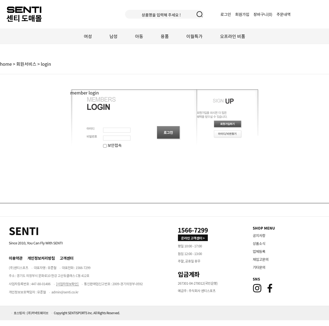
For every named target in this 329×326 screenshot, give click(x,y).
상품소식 (259, 243)
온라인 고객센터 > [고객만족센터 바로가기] (193, 238)
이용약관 (15, 258)
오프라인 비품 (232, 36)
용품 (165, 36)
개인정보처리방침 (41, 258)
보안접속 (112, 145)
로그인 (225, 14)
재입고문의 (261, 259)
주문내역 (283, 14)
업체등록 (259, 251)
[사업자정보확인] (67, 283)
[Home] (24, 230)
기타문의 (259, 267)
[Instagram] (257, 288)
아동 (139, 36)
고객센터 (66, 258)
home (6, 64)
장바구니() (263, 14)
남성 (113, 36)
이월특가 (194, 36)
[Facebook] (269, 288)
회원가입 (242, 14)
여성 (88, 36)
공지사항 (259, 235)
